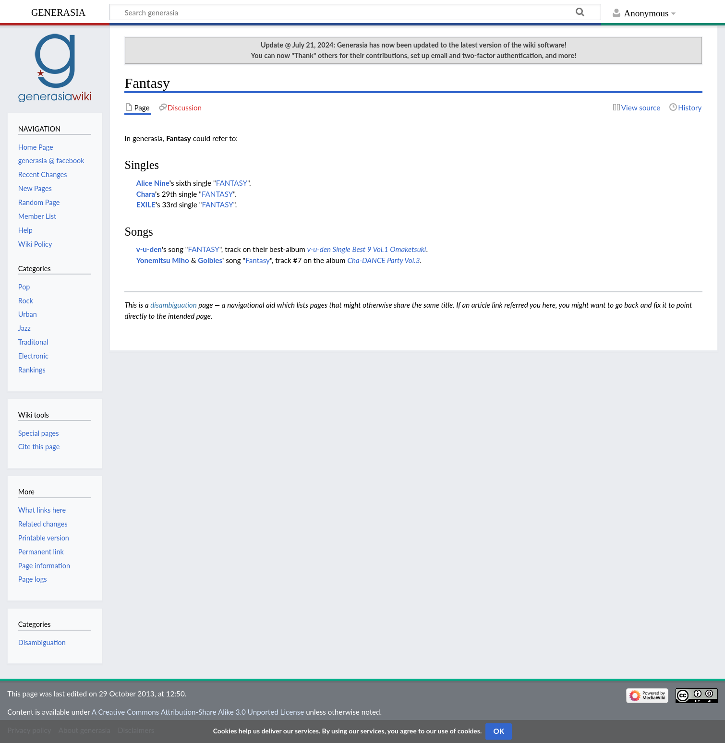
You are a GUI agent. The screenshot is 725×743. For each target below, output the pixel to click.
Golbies (210, 260)
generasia (58, 11)
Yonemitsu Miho (162, 260)
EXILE (146, 204)
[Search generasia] (355, 12)
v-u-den (149, 249)
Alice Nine (152, 183)
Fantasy (257, 260)
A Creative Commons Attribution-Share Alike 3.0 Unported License (198, 711)
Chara (145, 194)
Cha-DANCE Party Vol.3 (383, 260)
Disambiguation (42, 642)
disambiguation (173, 304)
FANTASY (231, 183)
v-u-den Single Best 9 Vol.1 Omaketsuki (366, 249)
